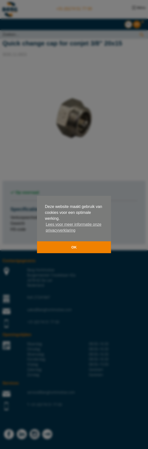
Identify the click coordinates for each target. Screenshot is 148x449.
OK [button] (74, 247)
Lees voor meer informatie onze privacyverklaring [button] (73, 227)
